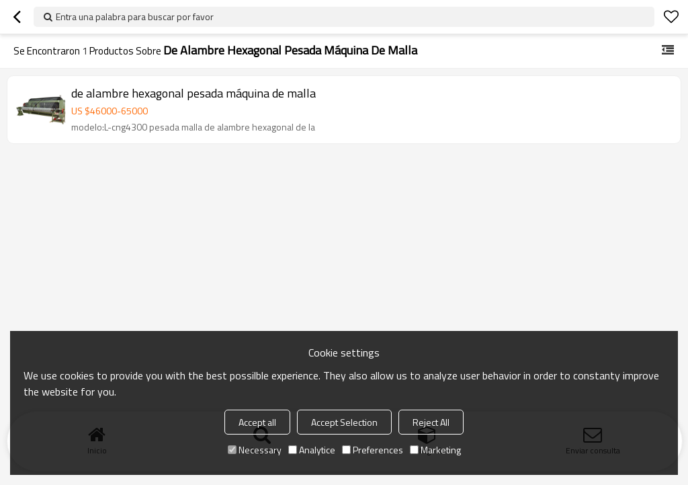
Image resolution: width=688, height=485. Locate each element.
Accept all (257, 422)
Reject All (431, 422)
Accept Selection (344, 422)
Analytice (311, 450)
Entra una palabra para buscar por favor (135, 16)
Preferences (372, 450)
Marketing (435, 450)
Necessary (255, 450)
